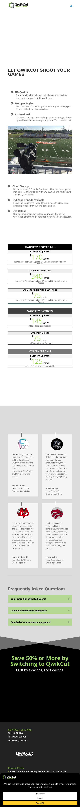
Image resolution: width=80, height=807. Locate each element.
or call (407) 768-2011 (18, 740)
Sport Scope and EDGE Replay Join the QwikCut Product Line (38, 771)
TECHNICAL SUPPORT (18, 737)
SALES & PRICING (15, 733)
